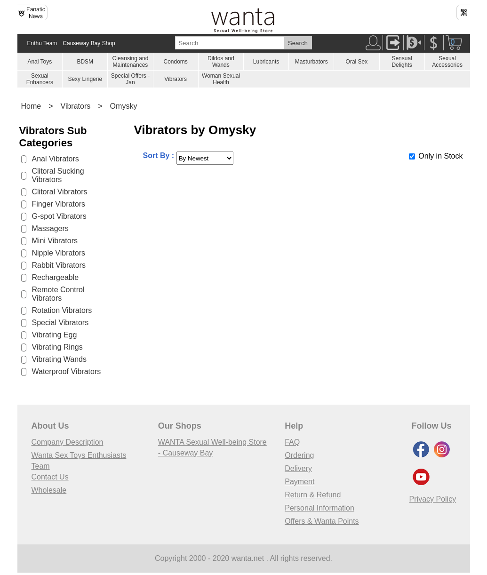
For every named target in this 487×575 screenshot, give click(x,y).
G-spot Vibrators (59, 216)
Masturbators (311, 61)
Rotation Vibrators (62, 310)
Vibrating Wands (59, 359)
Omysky (123, 106)
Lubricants (266, 61)
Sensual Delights (401, 61)
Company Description (68, 442)
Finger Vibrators (59, 204)
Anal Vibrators (55, 159)
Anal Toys (39, 61)
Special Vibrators (60, 323)
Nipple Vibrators (59, 253)
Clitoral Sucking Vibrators (58, 175)
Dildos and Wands (221, 61)
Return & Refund (313, 495)
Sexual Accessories (447, 61)
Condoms (175, 61)
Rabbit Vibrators (59, 265)
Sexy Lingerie (85, 79)
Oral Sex (357, 61)
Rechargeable (55, 277)
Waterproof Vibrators (66, 371)
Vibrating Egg (54, 335)
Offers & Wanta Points (322, 521)
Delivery (298, 468)
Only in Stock (440, 156)
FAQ (292, 442)
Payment (299, 482)
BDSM (85, 61)
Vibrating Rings (57, 347)
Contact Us (50, 477)
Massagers (50, 228)
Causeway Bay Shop (89, 43)
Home (31, 106)
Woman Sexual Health (221, 79)
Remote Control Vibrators (58, 294)
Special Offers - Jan (130, 79)
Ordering (299, 455)
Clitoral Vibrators (60, 192)
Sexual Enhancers (39, 79)
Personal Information (319, 508)
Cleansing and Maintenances (130, 61)
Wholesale (49, 490)
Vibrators (175, 79)
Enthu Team (42, 43)
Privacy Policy (432, 499)
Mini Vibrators (55, 241)
